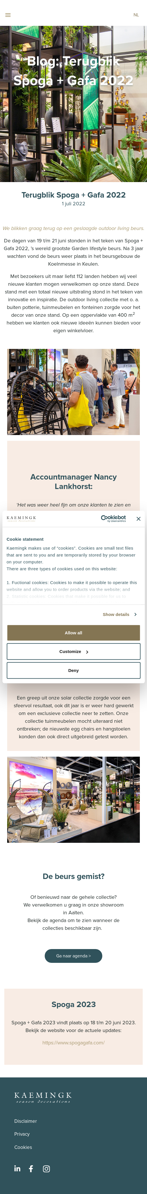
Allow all (73, 632)
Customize (73, 651)
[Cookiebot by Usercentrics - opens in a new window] (101, 519)
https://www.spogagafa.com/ (73, 1042)
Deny (73, 670)
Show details (116, 614)
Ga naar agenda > (73, 956)
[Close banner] (138, 519)
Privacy (22, 1134)
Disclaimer (25, 1121)
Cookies (23, 1147)
